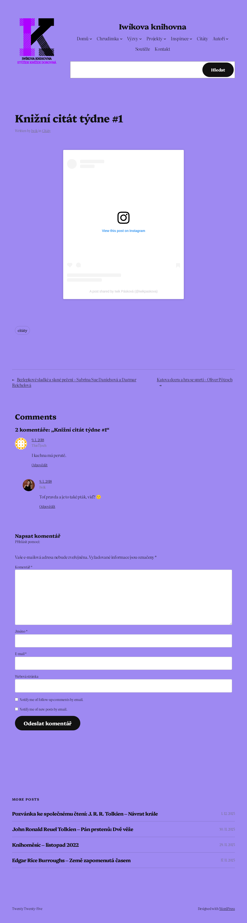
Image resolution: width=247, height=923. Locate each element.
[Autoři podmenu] (227, 38)
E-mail (21, 653)
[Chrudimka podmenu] (121, 38)
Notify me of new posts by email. (43, 709)
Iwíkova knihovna (152, 26)
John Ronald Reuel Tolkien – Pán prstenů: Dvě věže (72, 829)
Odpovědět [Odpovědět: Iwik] (47, 506)
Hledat (218, 69)
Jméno (21, 631)
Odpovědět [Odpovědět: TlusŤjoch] (40, 464)
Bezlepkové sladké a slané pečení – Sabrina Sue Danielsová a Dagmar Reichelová (74, 382)
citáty (22, 330)
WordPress (227, 908)
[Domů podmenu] (90, 38)
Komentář (23, 567)
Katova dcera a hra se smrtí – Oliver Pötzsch (194, 379)
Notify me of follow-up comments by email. (51, 699)
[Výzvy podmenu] (140, 38)
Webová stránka (26, 676)
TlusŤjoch (39, 445)
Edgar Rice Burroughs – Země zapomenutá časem (71, 860)
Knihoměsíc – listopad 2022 (45, 844)
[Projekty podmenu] (165, 38)
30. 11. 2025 (227, 829)
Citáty (46, 130)
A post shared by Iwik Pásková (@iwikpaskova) (123, 291)
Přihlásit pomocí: (27, 541)
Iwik (34, 130)
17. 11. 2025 (228, 860)
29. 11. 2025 (227, 844)
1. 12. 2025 (228, 813)
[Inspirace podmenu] (191, 38)
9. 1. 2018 (38, 439)
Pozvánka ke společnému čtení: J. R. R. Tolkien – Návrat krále (85, 813)
